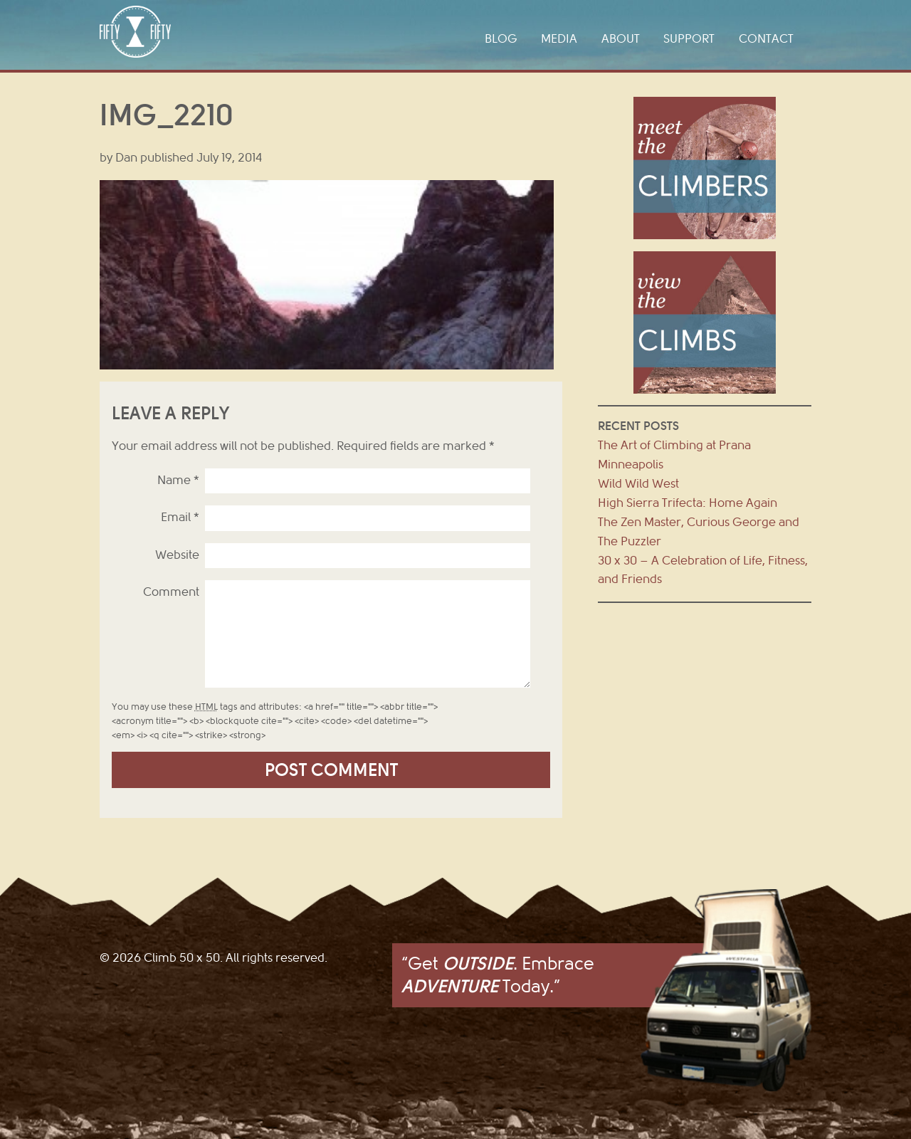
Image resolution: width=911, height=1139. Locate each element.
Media (559, 39)
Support (689, 39)
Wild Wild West (638, 483)
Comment (171, 592)
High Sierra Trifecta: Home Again (687, 503)
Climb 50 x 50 (135, 32)
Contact (766, 39)
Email (180, 517)
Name (178, 480)
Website (177, 555)
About (620, 39)
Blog (501, 39)
